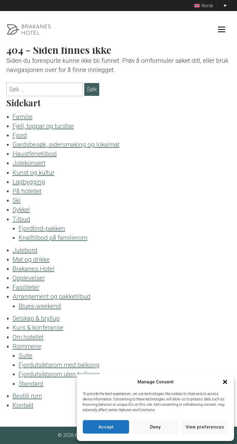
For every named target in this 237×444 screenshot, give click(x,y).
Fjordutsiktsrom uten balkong (59, 374)
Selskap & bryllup (36, 318)
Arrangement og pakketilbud (52, 296)
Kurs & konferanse (38, 327)
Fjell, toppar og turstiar (43, 126)
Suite (25, 355)
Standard (31, 383)
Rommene (27, 346)
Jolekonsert (29, 163)
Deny (155, 427)
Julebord (25, 250)
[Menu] (221, 29)
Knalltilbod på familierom (53, 237)
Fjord (20, 135)
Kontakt (23, 405)
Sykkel (21, 209)
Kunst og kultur (33, 172)
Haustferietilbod (35, 153)
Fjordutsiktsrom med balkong (59, 364)
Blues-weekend (40, 306)
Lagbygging (29, 181)
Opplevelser (29, 278)
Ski (17, 200)
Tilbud (21, 219)
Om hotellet (28, 337)
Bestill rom (27, 396)
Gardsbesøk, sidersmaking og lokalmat (66, 144)
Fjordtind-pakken (42, 228)
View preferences (205, 427)
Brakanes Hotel (33, 268)
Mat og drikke (31, 259)
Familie (23, 116)
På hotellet (27, 191)
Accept (106, 427)
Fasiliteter (26, 287)
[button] (225, 382)
